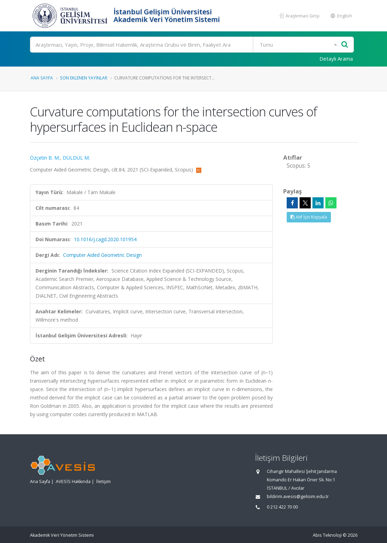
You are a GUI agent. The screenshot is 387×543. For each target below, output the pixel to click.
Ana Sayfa (42, 78)
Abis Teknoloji (327, 535)
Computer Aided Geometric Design (102, 255)
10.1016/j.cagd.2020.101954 (105, 239)
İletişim (103, 481)
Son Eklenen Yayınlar (83, 78)
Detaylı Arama (336, 58)
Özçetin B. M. (45, 157)
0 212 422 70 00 (282, 507)
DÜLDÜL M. (76, 157)
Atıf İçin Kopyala (309, 217)
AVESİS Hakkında (73, 481)
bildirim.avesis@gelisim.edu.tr (298, 496)
